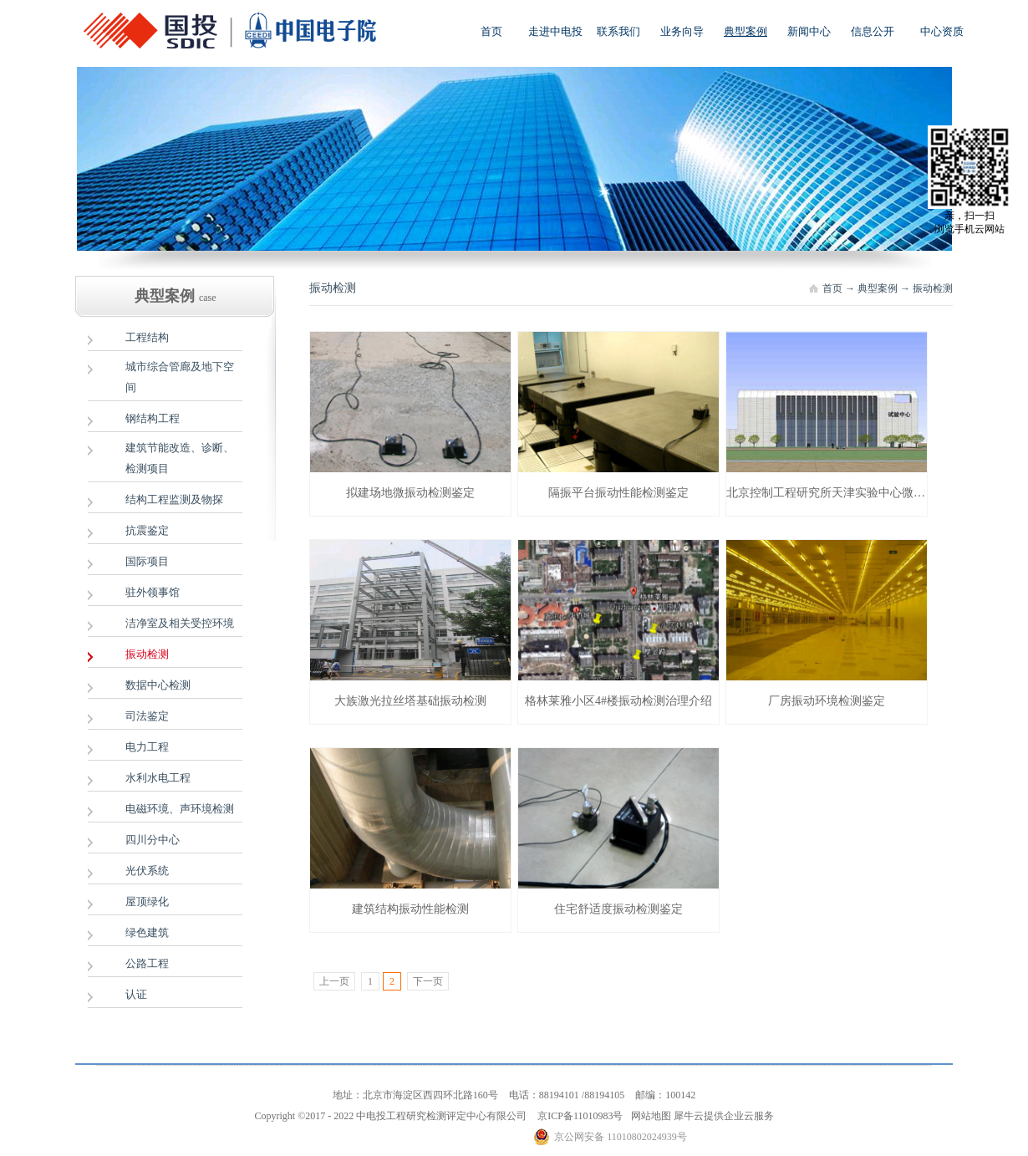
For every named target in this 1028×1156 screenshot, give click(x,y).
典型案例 (878, 288)
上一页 (334, 981)
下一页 (428, 981)
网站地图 (648, 1116)
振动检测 (933, 288)
